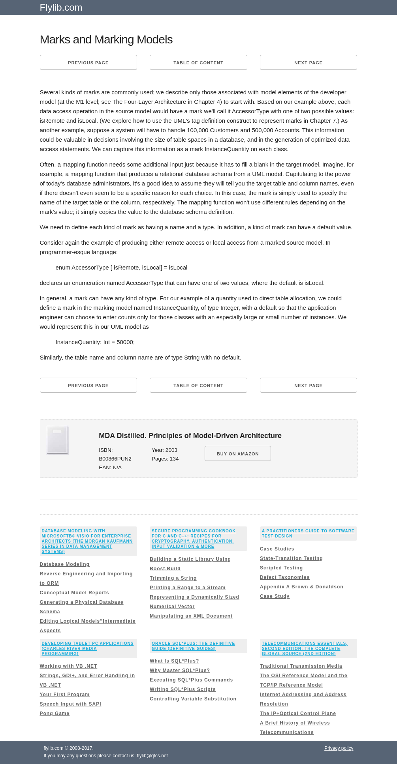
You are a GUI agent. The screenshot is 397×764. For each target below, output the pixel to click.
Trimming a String (173, 578)
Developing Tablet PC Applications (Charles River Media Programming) (88, 648)
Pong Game (55, 713)
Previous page (88, 62)
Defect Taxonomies (285, 577)
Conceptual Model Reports (74, 592)
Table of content (198, 62)
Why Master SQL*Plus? (180, 670)
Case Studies (277, 549)
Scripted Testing (281, 568)
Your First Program (65, 694)
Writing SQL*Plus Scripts (183, 689)
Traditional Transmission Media (301, 666)
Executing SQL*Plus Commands (191, 680)
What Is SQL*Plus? (174, 661)
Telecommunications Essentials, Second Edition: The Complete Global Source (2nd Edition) (305, 648)
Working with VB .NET (69, 666)
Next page (308, 62)
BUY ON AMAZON (238, 453)
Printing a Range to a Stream (188, 587)
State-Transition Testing (291, 558)
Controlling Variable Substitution (193, 699)
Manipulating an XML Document (191, 616)
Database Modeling (65, 564)
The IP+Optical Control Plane (298, 713)
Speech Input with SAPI (71, 704)
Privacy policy (338, 748)
